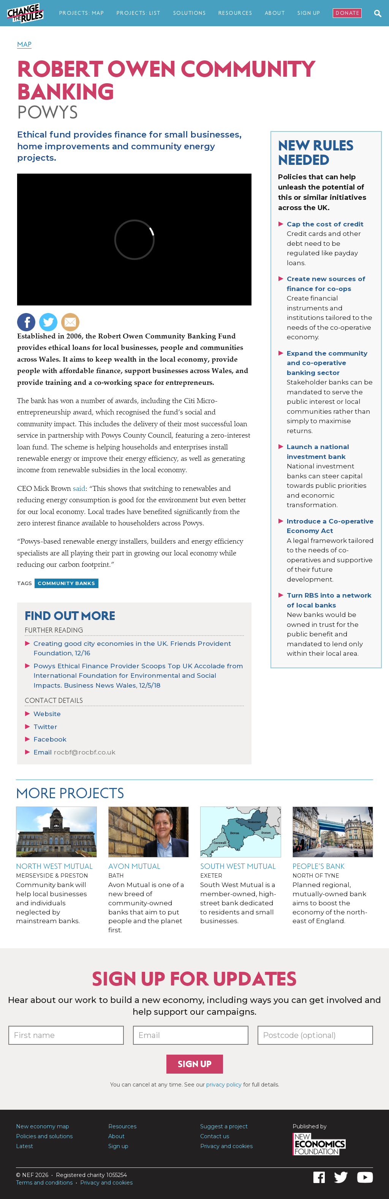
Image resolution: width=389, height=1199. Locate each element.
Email (74, 752)
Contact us (214, 1136)
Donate (347, 13)
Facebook (49, 739)
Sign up (195, 1064)
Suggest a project (224, 1126)
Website (47, 714)
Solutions (189, 13)
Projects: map (81, 13)
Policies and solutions (44, 1136)
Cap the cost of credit (325, 224)
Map (24, 44)
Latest (24, 1146)
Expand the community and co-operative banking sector (327, 363)
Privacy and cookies (226, 1146)
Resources (235, 13)
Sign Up (309, 13)
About (275, 13)
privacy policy (224, 1084)
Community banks (66, 583)
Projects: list (139, 13)
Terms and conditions (44, 1182)
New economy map (42, 1126)
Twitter (45, 727)
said (79, 489)
